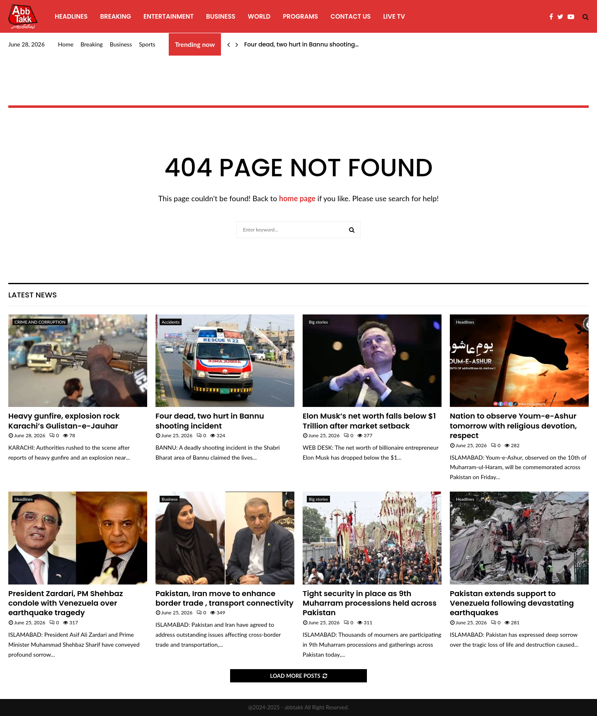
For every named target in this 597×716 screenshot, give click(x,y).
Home (65, 44)
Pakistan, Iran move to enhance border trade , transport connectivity (224, 598)
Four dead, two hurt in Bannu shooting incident (209, 421)
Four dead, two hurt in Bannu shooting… (301, 44)
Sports (147, 44)
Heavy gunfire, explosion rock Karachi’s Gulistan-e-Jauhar (64, 421)
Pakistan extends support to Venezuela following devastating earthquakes (512, 603)
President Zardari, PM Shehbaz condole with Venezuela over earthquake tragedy (65, 603)
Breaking (115, 16)
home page (297, 198)
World (259, 16)
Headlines (71, 16)
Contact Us (350, 16)
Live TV (394, 16)
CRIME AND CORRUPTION (40, 321)
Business (220, 16)
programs (300, 16)
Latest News (32, 295)
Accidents (171, 321)
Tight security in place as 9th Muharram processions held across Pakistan (370, 603)
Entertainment (168, 16)
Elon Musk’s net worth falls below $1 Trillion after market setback (369, 421)
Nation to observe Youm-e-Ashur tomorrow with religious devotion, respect (513, 426)
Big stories (318, 321)
